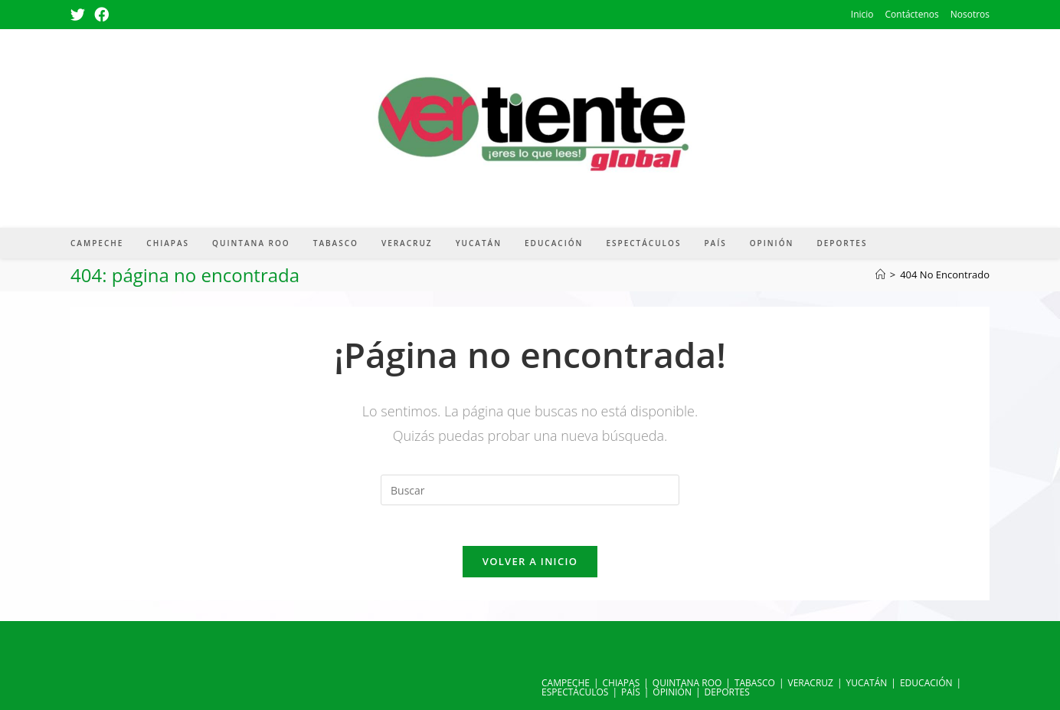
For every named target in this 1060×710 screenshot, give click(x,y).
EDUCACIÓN (926, 682)
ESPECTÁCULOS (574, 691)
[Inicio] (880, 274)
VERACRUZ (810, 682)
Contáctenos (912, 14)
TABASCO (754, 682)
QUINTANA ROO (687, 682)
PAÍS (630, 691)
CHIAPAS (621, 682)
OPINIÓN (672, 691)
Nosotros (970, 14)
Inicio (862, 14)
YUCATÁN (867, 682)
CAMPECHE (565, 682)
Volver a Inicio (530, 567)
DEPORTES (727, 691)
